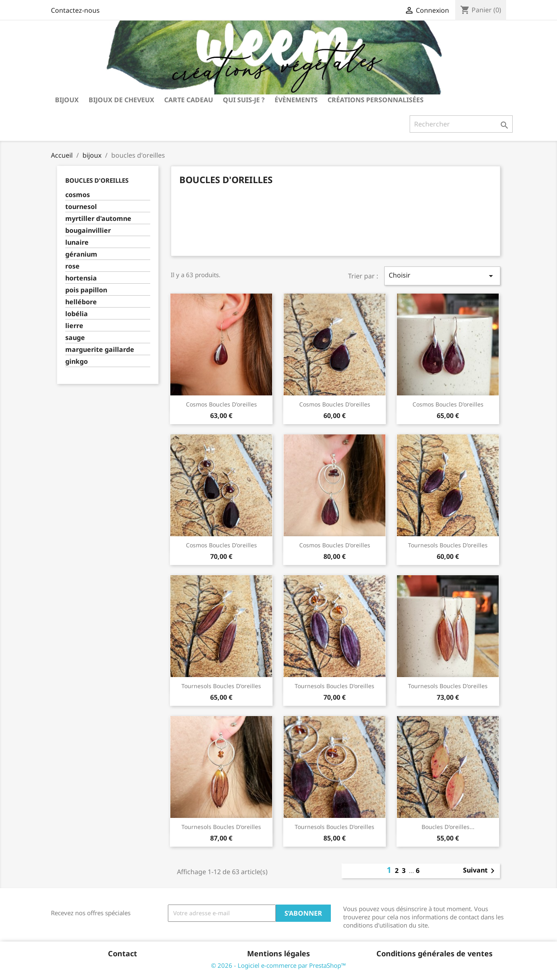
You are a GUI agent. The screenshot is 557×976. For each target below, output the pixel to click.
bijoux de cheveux (121, 99)
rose (72, 266)
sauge (75, 337)
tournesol (81, 206)
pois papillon (86, 290)
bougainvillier (88, 230)
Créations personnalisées (376, 99)
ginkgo (76, 361)
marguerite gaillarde (99, 349)
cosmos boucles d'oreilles (221, 404)
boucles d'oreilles (96, 180)
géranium (81, 254)
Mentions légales (278, 953)
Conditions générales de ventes (434, 953)
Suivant (480, 871)
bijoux (67, 99)
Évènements (296, 99)
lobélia (76, 314)
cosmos (77, 195)
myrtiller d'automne (98, 218)
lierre (74, 326)
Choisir (442, 276)
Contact (122, 953)
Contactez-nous (75, 10)
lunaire (77, 242)
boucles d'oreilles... (448, 827)
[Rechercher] (461, 124)
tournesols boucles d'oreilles (448, 545)
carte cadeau (188, 99)
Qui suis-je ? (244, 99)
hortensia (81, 278)
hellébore (81, 302)
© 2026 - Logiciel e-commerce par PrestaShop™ (278, 965)
